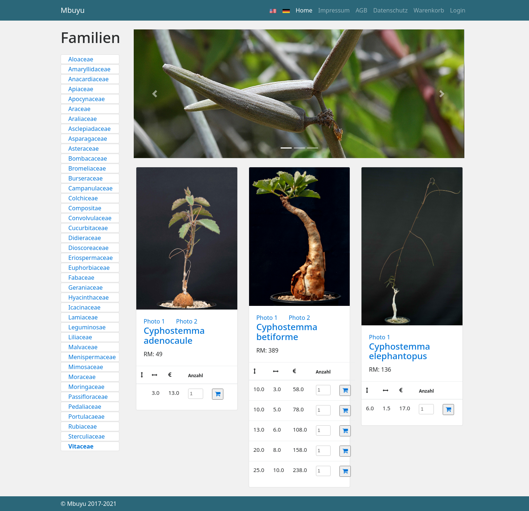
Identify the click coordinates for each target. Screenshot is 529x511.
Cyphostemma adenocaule (174, 335)
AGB (361, 10)
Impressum (334, 10)
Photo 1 (154, 321)
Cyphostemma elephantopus (399, 351)
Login (457, 10)
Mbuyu (72, 10)
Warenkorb (429, 10)
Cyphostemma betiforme (286, 331)
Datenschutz (390, 10)
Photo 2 (186, 321)
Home (306, 10)
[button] (155, 93)
